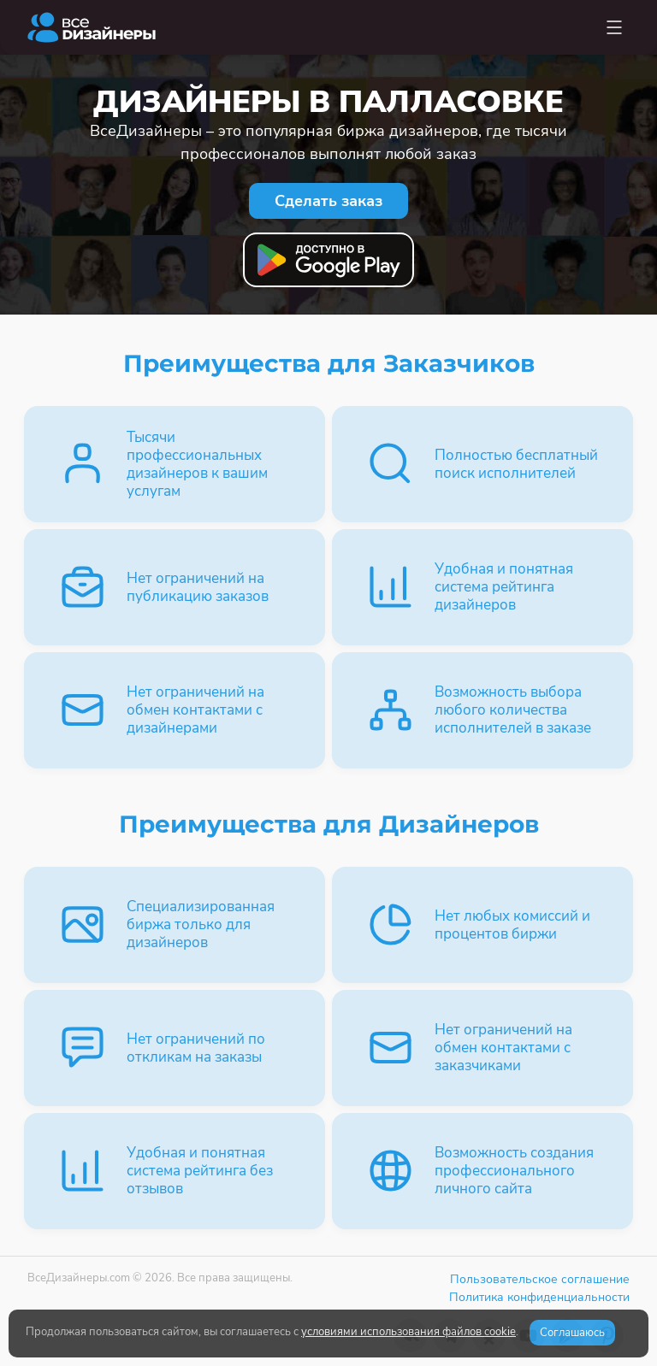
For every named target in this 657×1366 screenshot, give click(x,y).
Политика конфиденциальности (539, 1297)
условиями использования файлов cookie (408, 1332)
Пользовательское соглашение (540, 1279)
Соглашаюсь (572, 1332)
